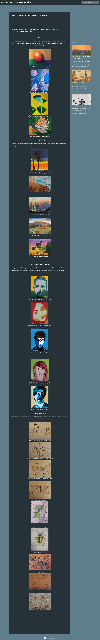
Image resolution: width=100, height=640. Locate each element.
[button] (12, 20)
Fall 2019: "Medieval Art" (77, 105)
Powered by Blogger (50, 638)
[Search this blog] (91, 2)
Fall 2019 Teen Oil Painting (78, 82)
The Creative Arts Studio (17, 2)
